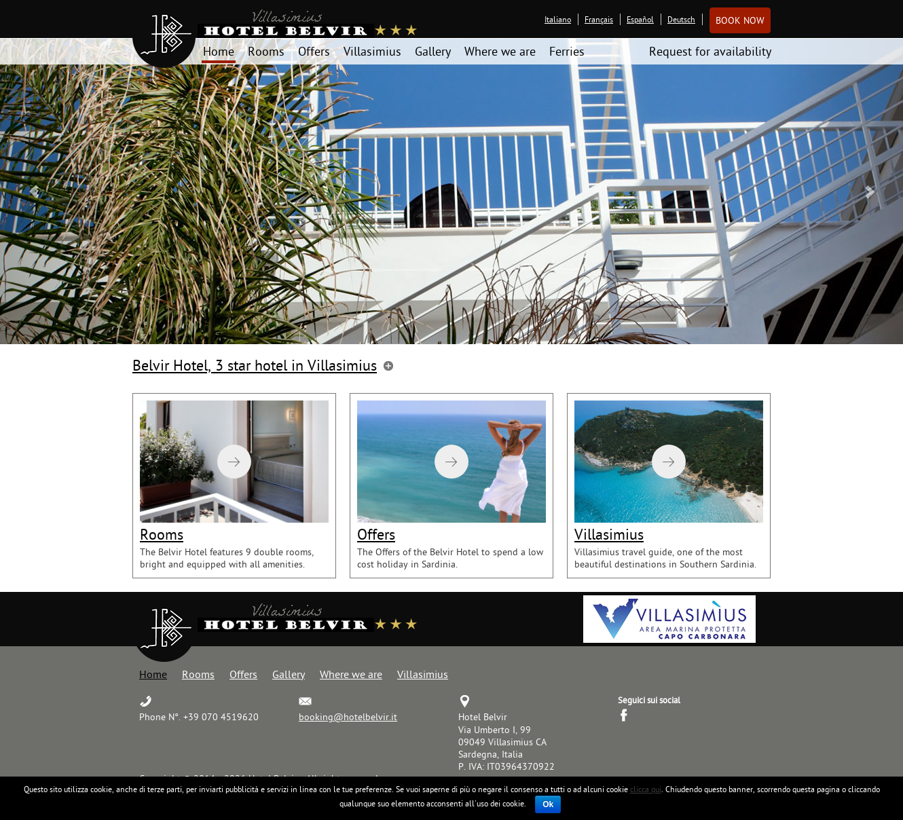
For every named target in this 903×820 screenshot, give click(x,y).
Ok (547, 804)
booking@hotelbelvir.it (348, 717)
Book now (740, 20)
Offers (314, 50)
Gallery (433, 50)
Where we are (500, 50)
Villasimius (372, 50)
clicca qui (645, 789)
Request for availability (710, 50)
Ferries (567, 50)
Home (218, 51)
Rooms (266, 50)
